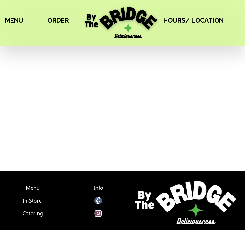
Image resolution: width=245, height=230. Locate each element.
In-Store (32, 200)
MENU (14, 20)
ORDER (58, 20)
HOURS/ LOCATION (193, 20)
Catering (33, 213)
